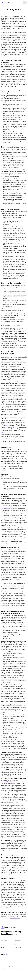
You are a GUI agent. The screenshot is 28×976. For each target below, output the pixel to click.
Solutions (3, 944)
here (6, 425)
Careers (4, 954)
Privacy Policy (10, 966)
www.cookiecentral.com (7, 367)
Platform (3, 948)
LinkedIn (18, 948)
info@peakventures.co (6, 508)
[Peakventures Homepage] (7, 3)
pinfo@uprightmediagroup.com (8, 781)
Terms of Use (18, 966)
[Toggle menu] (25, 2)
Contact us (17, 944)
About (2, 951)
